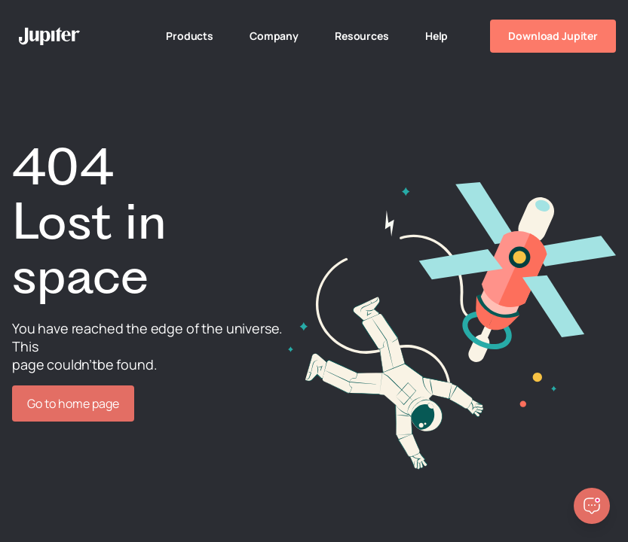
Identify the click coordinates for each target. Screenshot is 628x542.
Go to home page (73, 403)
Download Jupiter (553, 36)
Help (436, 36)
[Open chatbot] (592, 506)
